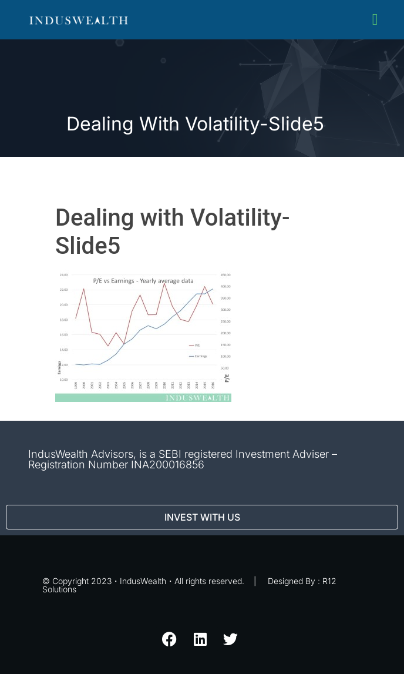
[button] (375, 20)
